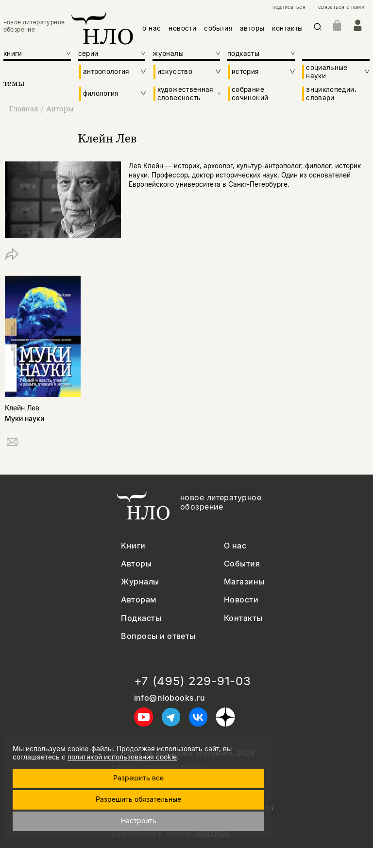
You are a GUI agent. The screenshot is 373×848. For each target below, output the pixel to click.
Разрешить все (138, 778)
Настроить (138, 820)
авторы (252, 28)
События (242, 563)
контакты (287, 28)
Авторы (60, 108)
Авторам (138, 599)
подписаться (288, 7)
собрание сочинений (250, 93)
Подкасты (141, 618)
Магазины (244, 581)
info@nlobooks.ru (169, 698)
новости (182, 28)
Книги (133, 545)
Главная (24, 108)
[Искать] (318, 28)
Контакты (243, 618)
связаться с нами (341, 7)
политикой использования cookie (122, 757)
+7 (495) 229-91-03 (192, 681)
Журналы (140, 581)
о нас (151, 28)
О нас (235, 545)
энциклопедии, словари (331, 93)
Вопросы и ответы (158, 636)
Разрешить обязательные (138, 799)
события (218, 28)
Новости (241, 599)
